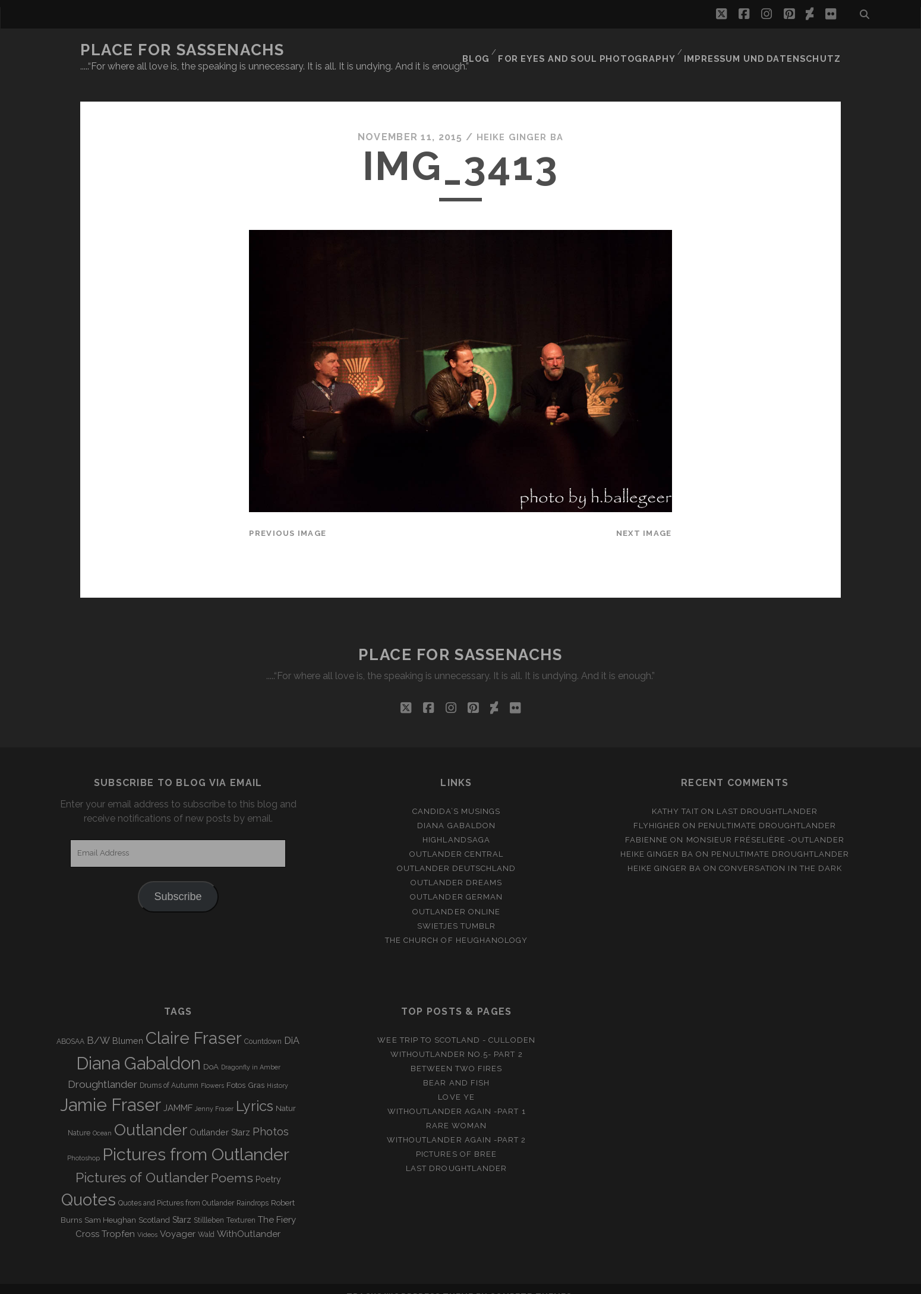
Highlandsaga (456, 824)
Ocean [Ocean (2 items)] (102, 1117)
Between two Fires (457, 1053)
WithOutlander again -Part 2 (456, 1124)
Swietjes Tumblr (456, 909)
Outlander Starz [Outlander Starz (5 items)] (220, 1117)
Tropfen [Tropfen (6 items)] (118, 1218)
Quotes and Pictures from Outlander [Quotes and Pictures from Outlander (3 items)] (176, 1187)
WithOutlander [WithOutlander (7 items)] (248, 1217)
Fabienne (646, 824)
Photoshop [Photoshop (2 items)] (83, 1142)
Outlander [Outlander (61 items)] (150, 1114)
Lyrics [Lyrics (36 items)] (254, 1090)
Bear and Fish (456, 1067)
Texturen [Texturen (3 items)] (241, 1204)
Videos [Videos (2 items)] (147, 1218)
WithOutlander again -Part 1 (456, 1095)
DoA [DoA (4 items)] (211, 1050)
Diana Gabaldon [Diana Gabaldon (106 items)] (138, 1047)
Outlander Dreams (457, 867)
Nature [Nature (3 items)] (79, 1117)
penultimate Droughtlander (767, 810)
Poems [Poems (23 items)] (232, 1162)
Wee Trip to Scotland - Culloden (456, 1024)
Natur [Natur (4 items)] (286, 1092)
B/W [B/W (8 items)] (98, 1024)
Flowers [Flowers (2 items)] (212, 1070)
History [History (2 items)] (277, 1070)
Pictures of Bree (456, 1138)
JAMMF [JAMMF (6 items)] (178, 1092)
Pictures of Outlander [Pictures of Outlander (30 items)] (142, 1162)
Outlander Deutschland (456, 852)
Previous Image (287, 517)
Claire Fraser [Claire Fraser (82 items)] (194, 1022)
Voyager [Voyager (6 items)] (177, 1218)
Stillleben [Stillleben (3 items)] (209, 1204)
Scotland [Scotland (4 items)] (154, 1204)
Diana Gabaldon (456, 810)
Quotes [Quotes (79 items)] (88, 1184)
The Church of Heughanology (456, 924)
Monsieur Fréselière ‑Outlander (765, 824)
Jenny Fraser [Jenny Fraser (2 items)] (214, 1093)
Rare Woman (456, 1110)
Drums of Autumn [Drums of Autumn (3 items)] (169, 1070)
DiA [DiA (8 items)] (291, 1024)
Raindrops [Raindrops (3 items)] (252, 1187)
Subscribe (178, 881)
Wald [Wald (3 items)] (206, 1218)
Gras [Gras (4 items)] (256, 1069)
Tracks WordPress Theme (410, 1280)
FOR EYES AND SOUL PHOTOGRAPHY (604, 50)
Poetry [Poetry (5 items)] (268, 1164)
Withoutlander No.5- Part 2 (456, 1038)
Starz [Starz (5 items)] (181, 1203)
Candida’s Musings (456, 795)
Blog (497, 50)
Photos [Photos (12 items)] (271, 1116)
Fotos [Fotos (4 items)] (235, 1069)
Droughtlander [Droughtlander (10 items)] (102, 1069)
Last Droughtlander (767, 795)
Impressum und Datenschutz (770, 50)
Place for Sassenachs (182, 50)
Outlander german (456, 881)
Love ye (456, 1081)
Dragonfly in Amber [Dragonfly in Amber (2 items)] (250, 1051)
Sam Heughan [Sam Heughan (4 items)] (110, 1204)
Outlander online (456, 895)
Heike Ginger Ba (520, 121)
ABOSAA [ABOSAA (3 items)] (70, 1025)
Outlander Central (456, 838)
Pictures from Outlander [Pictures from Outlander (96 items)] (195, 1139)
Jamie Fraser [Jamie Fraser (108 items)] (110, 1089)
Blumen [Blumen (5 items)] (127, 1025)
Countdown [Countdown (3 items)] (263, 1025)
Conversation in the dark (780, 852)
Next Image (644, 517)
